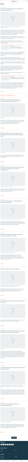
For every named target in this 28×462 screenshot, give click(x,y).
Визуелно (2, 456)
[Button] (2, 91)
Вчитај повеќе (14, 437)
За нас (1, 451)
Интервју (15, 456)
